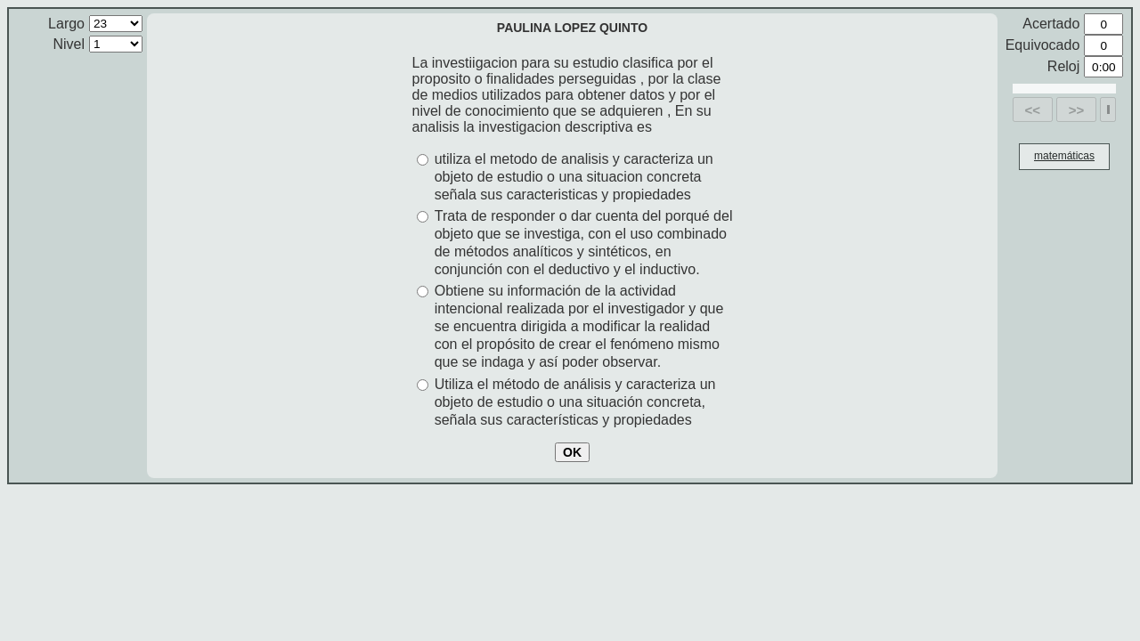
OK (572, 452)
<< (1033, 110)
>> (1077, 110)
